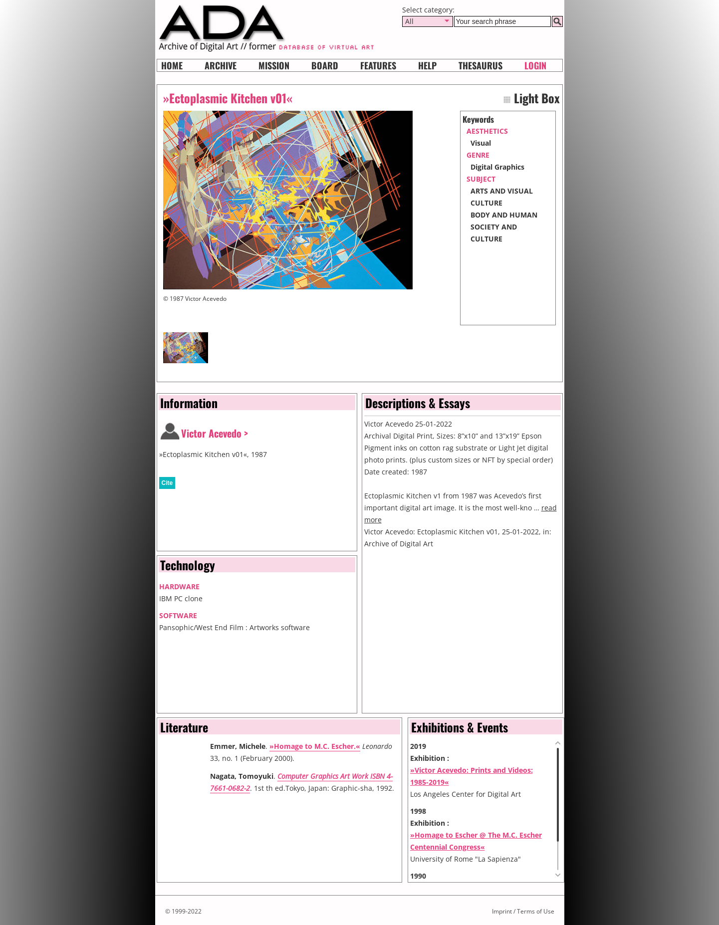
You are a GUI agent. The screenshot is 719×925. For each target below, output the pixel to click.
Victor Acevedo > (214, 433)
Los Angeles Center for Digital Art (465, 794)
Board (324, 65)
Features (378, 65)
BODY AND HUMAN (504, 215)
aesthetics (487, 131)
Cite (167, 482)
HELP (427, 65)
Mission (273, 65)
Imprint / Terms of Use (523, 911)
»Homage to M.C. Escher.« (314, 746)
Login (535, 65)
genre (478, 155)
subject (481, 179)
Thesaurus (480, 65)
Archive (221, 65)
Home (172, 65)
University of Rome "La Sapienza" (465, 859)
